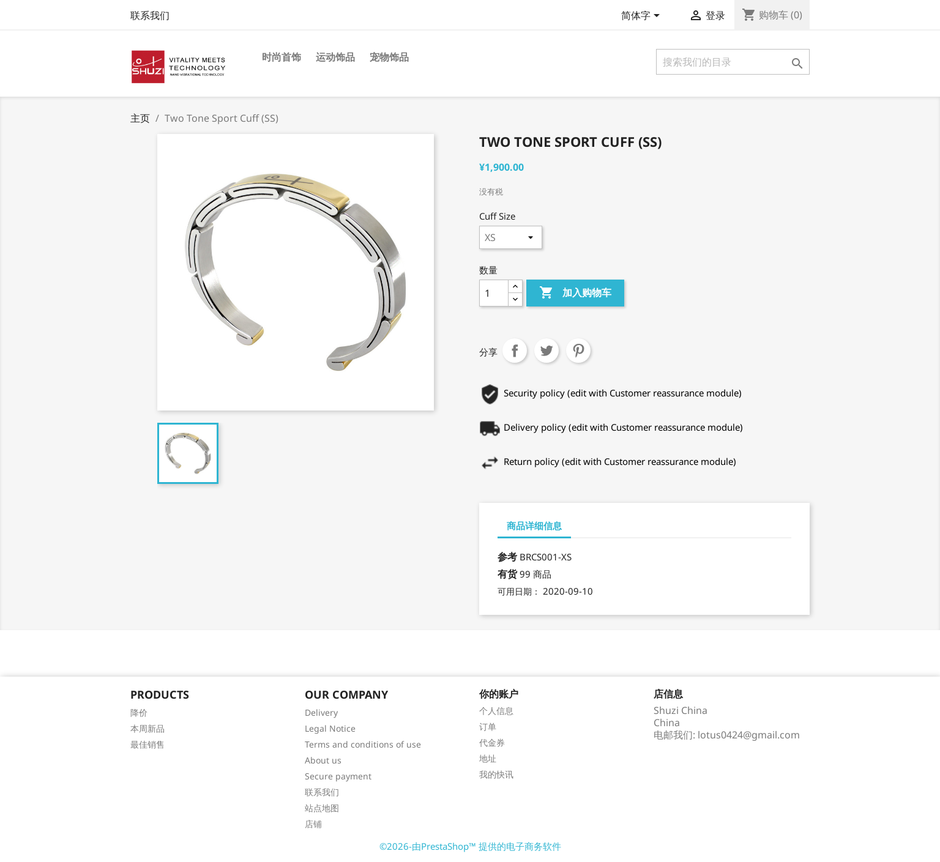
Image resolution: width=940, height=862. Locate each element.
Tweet (546, 350)
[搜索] (733, 62)
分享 (514, 350)
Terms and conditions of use (363, 744)
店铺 (313, 824)
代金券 (492, 742)
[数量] (494, 293)
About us (323, 760)
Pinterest (578, 350)
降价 (138, 712)
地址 (487, 758)
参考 (507, 557)
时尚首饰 (281, 57)
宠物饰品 (389, 57)
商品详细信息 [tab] (534, 525)
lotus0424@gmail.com (749, 734)
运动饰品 (335, 57)
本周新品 (147, 728)
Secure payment (338, 776)
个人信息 (496, 710)
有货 (507, 574)
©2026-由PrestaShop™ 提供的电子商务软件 (470, 846)
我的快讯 (496, 774)
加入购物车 (575, 293)
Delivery (321, 712)
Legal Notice (330, 728)
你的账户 (498, 693)
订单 (487, 726)
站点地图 (322, 808)
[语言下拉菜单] (642, 16)
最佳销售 (147, 744)
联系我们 (150, 15)
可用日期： (519, 591)
